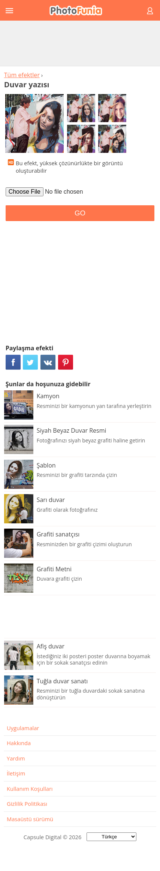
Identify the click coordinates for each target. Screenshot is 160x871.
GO (80, 213)
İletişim (16, 773)
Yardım (16, 758)
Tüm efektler (22, 75)
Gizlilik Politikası (27, 803)
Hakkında (19, 743)
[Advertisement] (80, 43)
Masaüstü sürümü (30, 819)
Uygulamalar (23, 728)
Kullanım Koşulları (30, 788)
